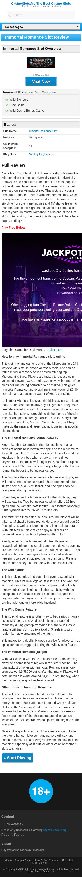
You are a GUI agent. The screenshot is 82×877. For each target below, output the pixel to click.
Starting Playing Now (41, 154)
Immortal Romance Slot (42, 131)
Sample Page (23, 860)
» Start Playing (17, 758)
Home (8, 860)
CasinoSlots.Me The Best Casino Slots (41, 3)
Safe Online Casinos (46, 860)
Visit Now (41, 81)
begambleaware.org (54, 830)
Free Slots (68, 860)
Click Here (55, 350)
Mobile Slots (39, 862)
